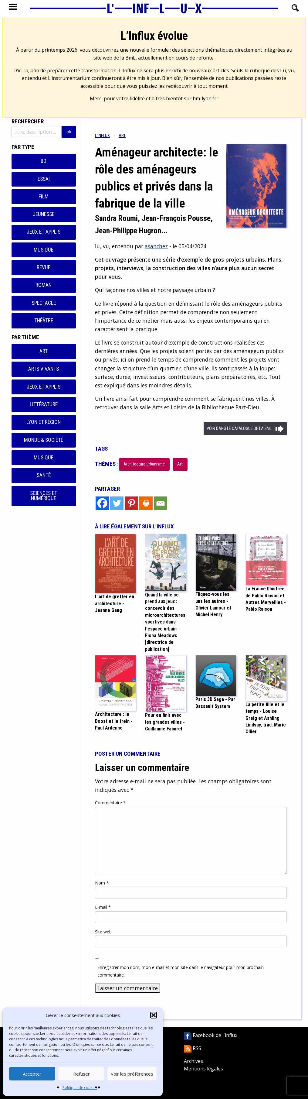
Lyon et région (43, 422)
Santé (44, 475)
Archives (193, 1061)
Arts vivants (43, 369)
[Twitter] (117, 503)
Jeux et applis (43, 232)
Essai (44, 179)
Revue (43, 267)
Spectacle (44, 303)
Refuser (81, 1074)
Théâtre (43, 321)
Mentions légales (203, 1068)
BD (43, 161)
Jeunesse (43, 214)
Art (43, 351)
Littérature (44, 404)
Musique (43, 250)
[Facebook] (102, 503)
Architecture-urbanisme (144, 464)
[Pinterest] (131, 503)
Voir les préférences (132, 1074)
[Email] (160, 503)
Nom (102, 883)
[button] (154, 1015)
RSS (192, 1048)
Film (44, 197)
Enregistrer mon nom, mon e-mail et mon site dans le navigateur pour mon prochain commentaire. (180, 971)
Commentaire (110, 802)
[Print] (146, 503)
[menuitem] (107, 135)
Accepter (32, 1074)
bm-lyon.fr (204, 98)
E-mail (103, 907)
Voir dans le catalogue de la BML (239, 428)
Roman (44, 285)
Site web (103, 932)
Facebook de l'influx (210, 1035)
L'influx (102, 135)
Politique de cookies (80, 1087)
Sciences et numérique (43, 496)
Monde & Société (43, 440)
